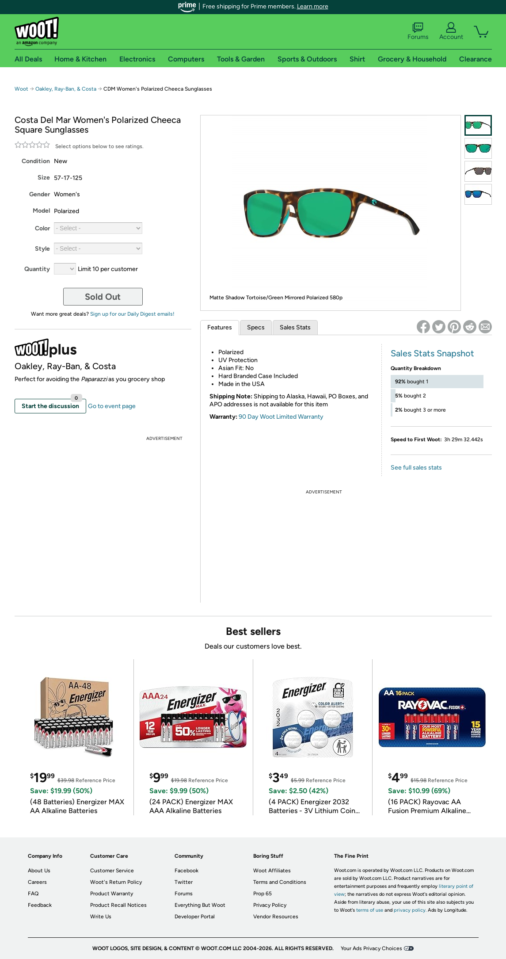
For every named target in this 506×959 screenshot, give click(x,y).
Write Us (100, 916)
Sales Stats (295, 327)
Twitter (184, 882)
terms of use (369, 910)
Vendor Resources (275, 916)
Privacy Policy (269, 905)
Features (219, 327)
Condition (36, 161)
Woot (21, 89)
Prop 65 (262, 893)
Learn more (312, 6)
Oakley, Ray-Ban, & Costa (65, 89)
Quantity (37, 269)
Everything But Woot (200, 905)
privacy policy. (410, 910)
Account (451, 31)
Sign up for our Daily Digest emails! (132, 314)
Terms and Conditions (279, 882)
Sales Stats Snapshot (432, 353)
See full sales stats (416, 467)
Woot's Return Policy (116, 882)
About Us (39, 870)
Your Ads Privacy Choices (371, 948)
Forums (418, 31)
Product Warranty (111, 893)
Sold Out (103, 296)
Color (42, 228)
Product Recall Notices (118, 905)
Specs (256, 327)
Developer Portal (195, 916)
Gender (39, 194)
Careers (37, 882)
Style (42, 248)
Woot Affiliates (272, 870)
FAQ (33, 893)
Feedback (40, 905)
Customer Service (112, 870)
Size (44, 177)
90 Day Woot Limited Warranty (281, 416)
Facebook (186, 870)
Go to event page (112, 406)
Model (41, 210)
